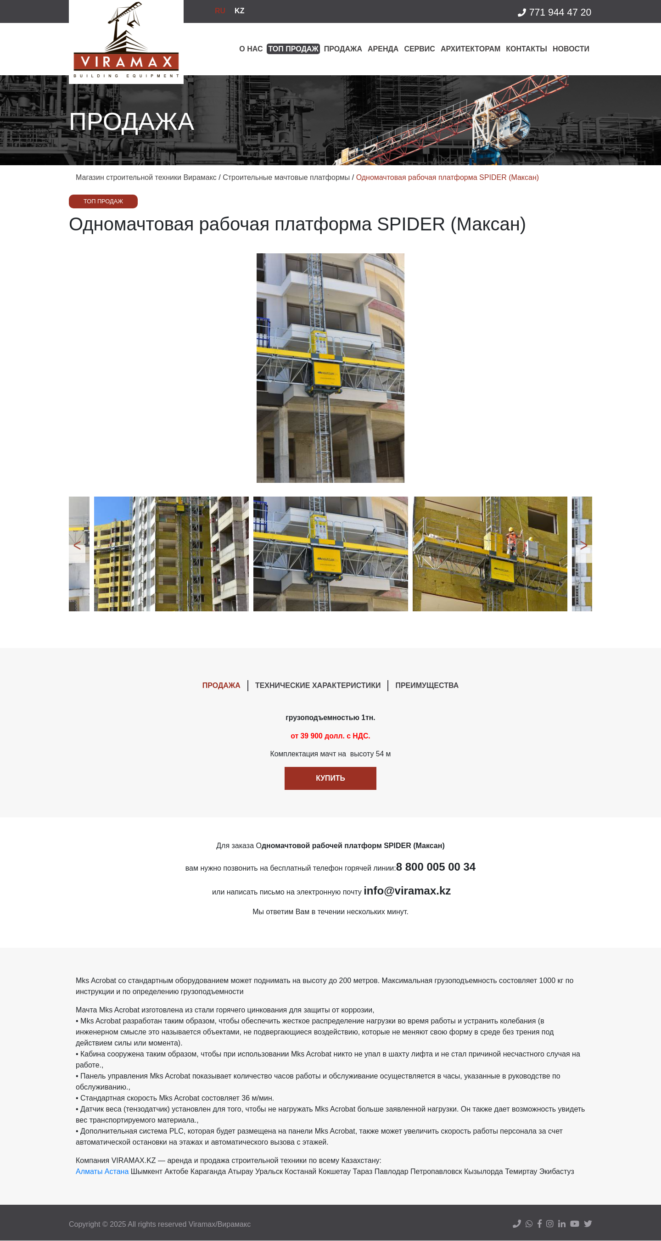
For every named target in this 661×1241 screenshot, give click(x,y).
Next (585, 554)
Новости (571, 49)
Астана (117, 1172)
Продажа (343, 49)
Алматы (89, 1172)
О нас (251, 49)
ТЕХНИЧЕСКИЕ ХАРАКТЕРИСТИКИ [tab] (318, 685)
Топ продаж (293, 49)
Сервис (419, 49)
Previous (76, 554)
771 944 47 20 (554, 12)
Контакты (526, 49)
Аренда (383, 49)
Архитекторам (470, 49)
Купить (330, 779)
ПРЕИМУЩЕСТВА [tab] (427, 685)
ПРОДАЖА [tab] (221, 685)
